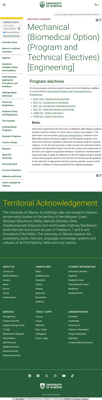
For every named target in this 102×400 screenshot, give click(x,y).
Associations (9, 338)
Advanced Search (11, 36)
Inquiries (6, 58)
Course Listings (9, 142)
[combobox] (78, 14)
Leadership (73, 321)
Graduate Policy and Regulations (10, 113)
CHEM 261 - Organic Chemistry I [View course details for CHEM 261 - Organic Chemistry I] (48, 113)
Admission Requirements (70, 135)
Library (39, 284)
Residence (73, 288)
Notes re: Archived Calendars (11, 50)
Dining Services (75, 293)
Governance (74, 325)
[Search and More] (96, 5)
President (72, 316)
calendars (19, 398)
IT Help (6, 329)
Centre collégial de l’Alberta (11, 184)
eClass (39, 321)
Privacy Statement (77, 334)
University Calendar (77, 271)
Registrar (72, 276)
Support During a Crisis (14, 325)
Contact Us (8, 271)
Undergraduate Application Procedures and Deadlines (9, 81)
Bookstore (40, 280)
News (5, 284)
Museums (40, 293)
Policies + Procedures (78, 329)
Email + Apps (42, 338)
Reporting (73, 338)
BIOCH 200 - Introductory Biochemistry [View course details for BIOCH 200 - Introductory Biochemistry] (51, 99)
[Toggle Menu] (5, 5)
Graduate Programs (11, 136)
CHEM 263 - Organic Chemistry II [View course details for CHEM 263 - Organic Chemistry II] (48, 116)
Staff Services (9, 342)
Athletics (40, 301)
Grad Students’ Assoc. (78, 284)
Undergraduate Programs (9, 128)
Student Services (11, 347)
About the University (7, 156)
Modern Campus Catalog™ (76, 398)
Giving (6, 293)
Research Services (11, 355)
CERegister (41, 334)
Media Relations (10, 276)
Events (6, 288)
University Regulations (8, 104)
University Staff (9, 164)
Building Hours (42, 276)
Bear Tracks (41, 329)
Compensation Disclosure (80, 342)
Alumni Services (10, 351)
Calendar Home (9, 42)
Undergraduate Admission (9, 94)
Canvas (39, 316)
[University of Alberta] (51, 5)
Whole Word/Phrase (12, 32)
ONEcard (40, 325)
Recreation (41, 297)
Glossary (6, 148)
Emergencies (9, 316)
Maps (38, 271)
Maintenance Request (13, 334)
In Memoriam (9, 297)
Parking (39, 288)
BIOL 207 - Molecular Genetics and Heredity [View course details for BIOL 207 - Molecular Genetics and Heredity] (53, 109)
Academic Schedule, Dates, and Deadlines (10, 67)
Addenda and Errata (11, 176)
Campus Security (11, 321)
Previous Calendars (11, 170)
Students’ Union (75, 280)
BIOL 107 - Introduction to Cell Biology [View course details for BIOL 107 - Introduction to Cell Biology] (51, 102)
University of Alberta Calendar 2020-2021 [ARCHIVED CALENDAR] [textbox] (77, 14)
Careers (6, 280)
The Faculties (8, 120)
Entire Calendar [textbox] (9, 26)
